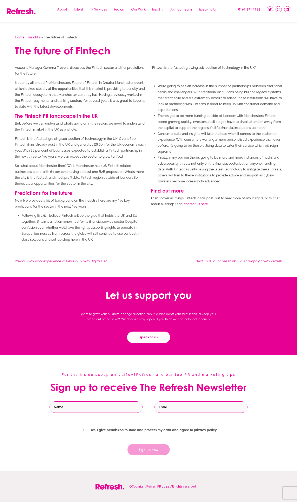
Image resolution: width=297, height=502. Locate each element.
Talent (78, 9)
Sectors (119, 9)
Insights (158, 9)
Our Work (138, 9)
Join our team (181, 9)
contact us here (196, 204)
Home (20, 37)
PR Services (98, 9)
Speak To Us (207, 9)
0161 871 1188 (249, 9)
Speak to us (148, 337)
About (62, 9)
